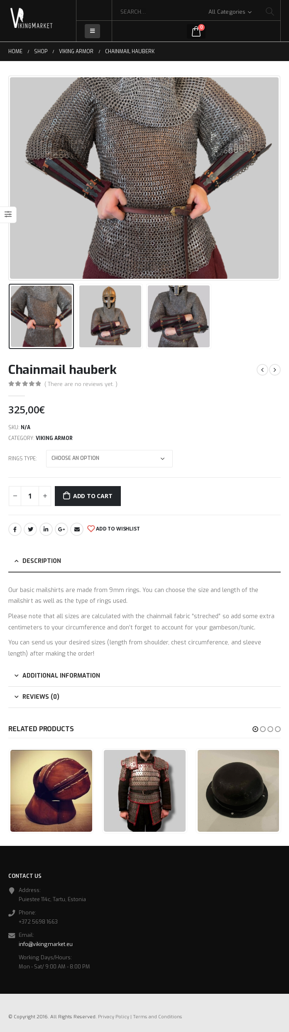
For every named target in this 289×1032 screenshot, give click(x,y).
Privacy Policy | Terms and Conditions (140, 1017)
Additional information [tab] (61, 676)
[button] (255, 729)
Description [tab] (41, 561)
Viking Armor (54, 438)
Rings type (22, 458)
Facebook (15, 529)
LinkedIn (46, 529)
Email (76, 529)
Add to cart (93, 496)
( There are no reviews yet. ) (81, 384)
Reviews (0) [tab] (40, 697)
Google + (61, 529)
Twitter (30, 529)
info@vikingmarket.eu (46, 944)
